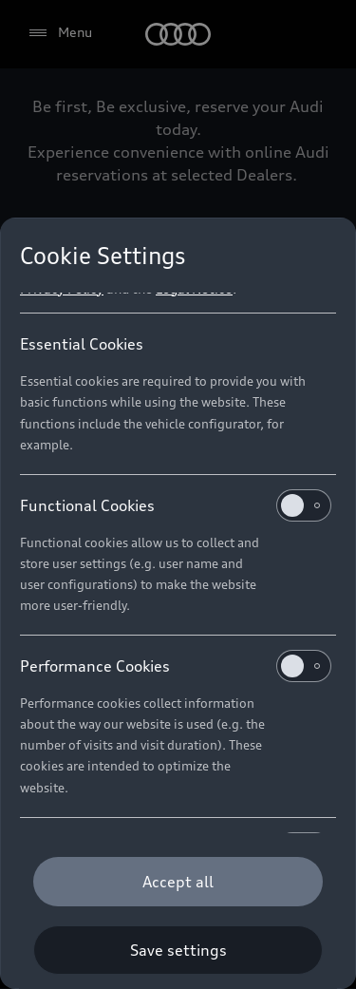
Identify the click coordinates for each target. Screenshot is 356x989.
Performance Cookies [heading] (175, 665)
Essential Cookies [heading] (81, 343)
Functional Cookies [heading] (175, 505)
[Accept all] (178, 881)
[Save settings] (178, 950)
